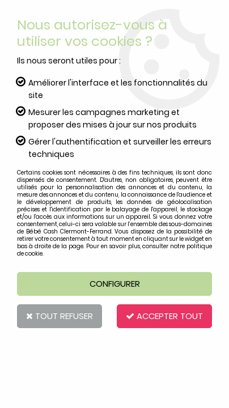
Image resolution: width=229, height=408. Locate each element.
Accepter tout (164, 316)
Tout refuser (59, 316)
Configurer (115, 284)
